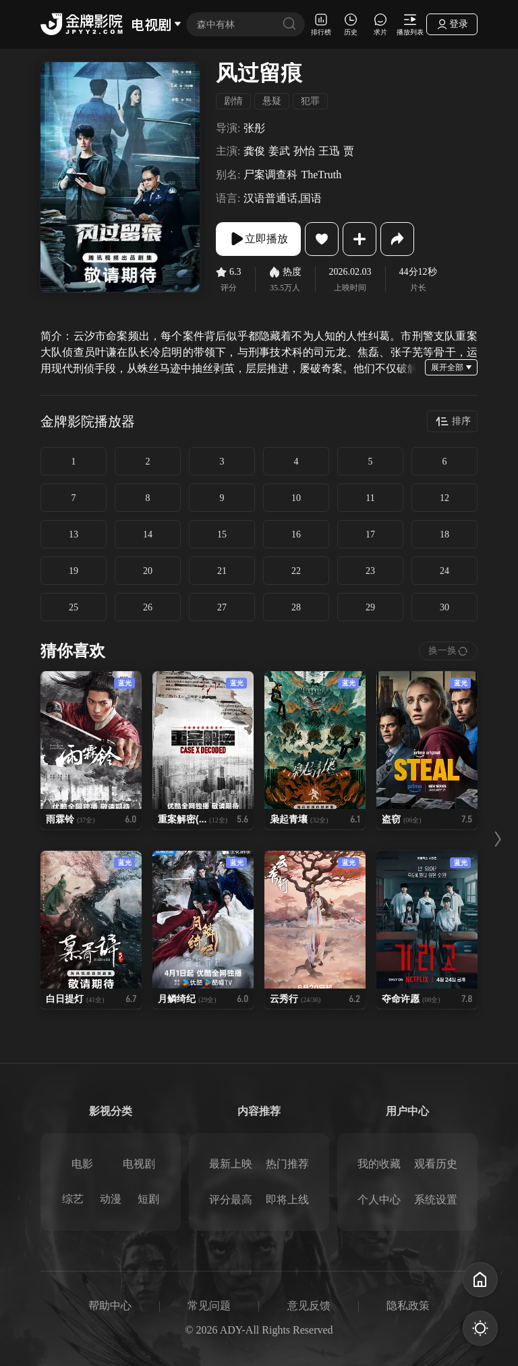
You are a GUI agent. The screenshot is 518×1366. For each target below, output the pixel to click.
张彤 (254, 128)
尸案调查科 (270, 174)
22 (296, 571)
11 (370, 498)
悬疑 (271, 101)
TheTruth (321, 174)
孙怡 (304, 151)
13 (73, 534)
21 (222, 571)
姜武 (279, 151)
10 (296, 498)
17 (370, 534)
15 (222, 534)
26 (147, 607)
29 (370, 607)
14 (147, 534)
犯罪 (310, 101)
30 (444, 607)
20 (147, 571)
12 (444, 498)
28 (296, 607)
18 (444, 534)
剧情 (233, 101)
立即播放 (258, 239)
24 (444, 571)
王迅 (329, 151)
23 (370, 571)
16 (296, 534)
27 (222, 607)
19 (73, 571)
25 (73, 607)
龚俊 (254, 151)
